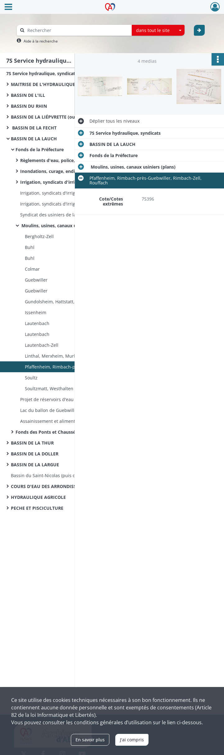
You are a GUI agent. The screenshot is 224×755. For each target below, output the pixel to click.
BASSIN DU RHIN (29, 106)
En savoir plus (90, 740)
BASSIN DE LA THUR (32, 443)
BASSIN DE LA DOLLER (34, 454)
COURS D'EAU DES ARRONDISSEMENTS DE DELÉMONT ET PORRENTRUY (73, 486)
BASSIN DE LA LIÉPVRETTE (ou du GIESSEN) (57, 117)
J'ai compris (132, 740)
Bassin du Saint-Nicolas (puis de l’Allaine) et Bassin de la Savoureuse (73, 475)
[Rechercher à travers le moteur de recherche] (77, 30)
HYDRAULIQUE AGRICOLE (38, 497)
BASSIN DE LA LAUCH (34, 139)
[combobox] (158, 30)
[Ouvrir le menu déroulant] (8, 7)
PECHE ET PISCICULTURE (37, 508)
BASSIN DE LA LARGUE (35, 465)
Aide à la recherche (41, 41)
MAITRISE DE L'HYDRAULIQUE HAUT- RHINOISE (62, 84)
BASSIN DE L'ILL (28, 95)
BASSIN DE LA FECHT (34, 128)
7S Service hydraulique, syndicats (41, 73)
